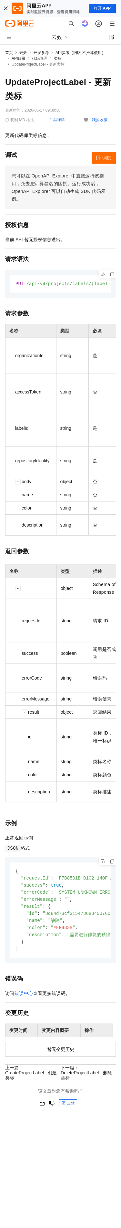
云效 (23, 52)
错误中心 (24, 997)
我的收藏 (99, 120)
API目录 (18, 58)
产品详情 (57, 119)
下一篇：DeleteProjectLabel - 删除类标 (86, 1077)
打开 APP (102, 8)
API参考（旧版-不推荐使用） (80, 52)
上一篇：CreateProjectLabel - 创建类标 (31, 1077)
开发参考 (41, 52)
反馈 (68, 1107)
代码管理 (39, 58)
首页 (9, 52)
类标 (58, 58)
